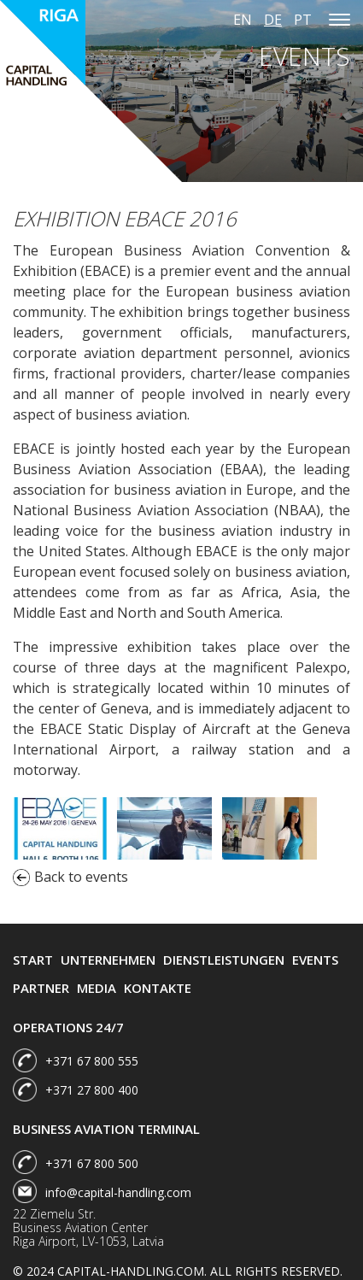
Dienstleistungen (223, 959)
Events (315, 959)
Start (33, 959)
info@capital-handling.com (118, 1192)
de (273, 19)
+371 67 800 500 (91, 1163)
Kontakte (157, 987)
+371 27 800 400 (91, 1090)
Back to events (70, 876)
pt (303, 19)
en (242, 19)
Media (96, 987)
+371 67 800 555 (91, 1061)
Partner (41, 987)
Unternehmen (108, 959)
